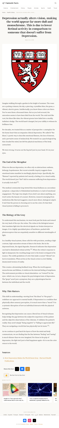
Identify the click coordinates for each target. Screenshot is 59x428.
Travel (55, 8)
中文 (32, 414)
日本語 (5, 414)
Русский (53, 414)
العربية (36, 414)
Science (6, 8)
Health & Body (11, 12)
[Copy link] (27, 369)
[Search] (55, 3)
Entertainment (14, 8)
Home (3, 12)
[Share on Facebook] (22, 369)
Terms (36, 424)
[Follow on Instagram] (29, 420)
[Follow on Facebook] (24, 420)
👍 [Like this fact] (6, 375)
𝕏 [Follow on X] (34, 420)
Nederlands (47, 414)
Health (49, 8)
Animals (36, 8)
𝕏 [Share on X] (17, 369)
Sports (43, 8)
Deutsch (21, 414)
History (23, 8)
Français (15, 414)
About (31, 424)
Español (10, 414)
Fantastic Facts (25, 424)
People (29, 8)
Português (27, 414)
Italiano (41, 414)
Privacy (40, 424)
